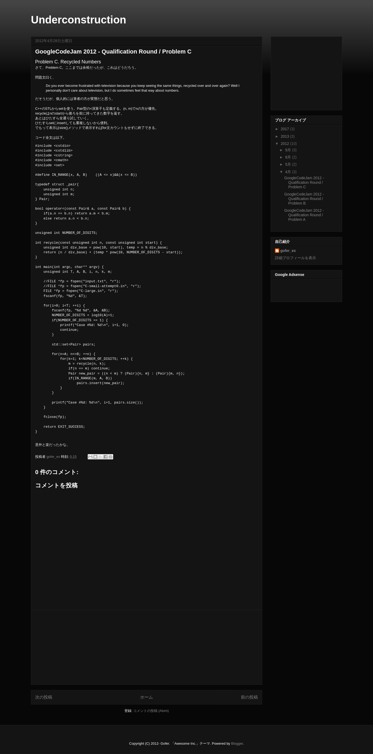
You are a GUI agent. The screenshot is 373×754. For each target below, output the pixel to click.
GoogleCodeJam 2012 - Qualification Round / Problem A (304, 215)
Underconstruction (78, 20)
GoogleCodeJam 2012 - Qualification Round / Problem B (304, 198)
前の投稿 (249, 697)
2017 (285, 129)
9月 (288, 150)
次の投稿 (43, 697)
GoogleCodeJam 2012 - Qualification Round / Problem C (304, 182)
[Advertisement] (146, 647)
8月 (288, 157)
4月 (288, 172)
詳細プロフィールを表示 (295, 258)
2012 (285, 143)
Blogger (237, 743)
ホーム (146, 697)
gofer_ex (54, 457)
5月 (288, 164)
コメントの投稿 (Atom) (151, 711)
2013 (285, 136)
